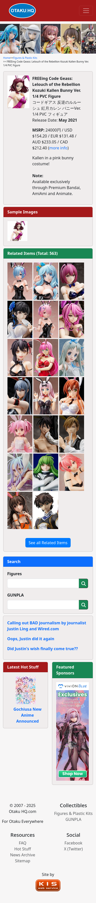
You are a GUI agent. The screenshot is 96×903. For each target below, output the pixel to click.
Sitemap (22, 861)
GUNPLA (15, 595)
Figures (14, 573)
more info (58, 148)
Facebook (73, 843)
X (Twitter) (73, 849)
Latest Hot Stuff (23, 667)
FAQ (22, 843)
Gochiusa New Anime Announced (27, 715)
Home (6, 58)
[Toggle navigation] (86, 11)
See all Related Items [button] (48, 542)
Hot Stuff (22, 849)
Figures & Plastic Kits (25, 58)
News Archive (22, 855)
